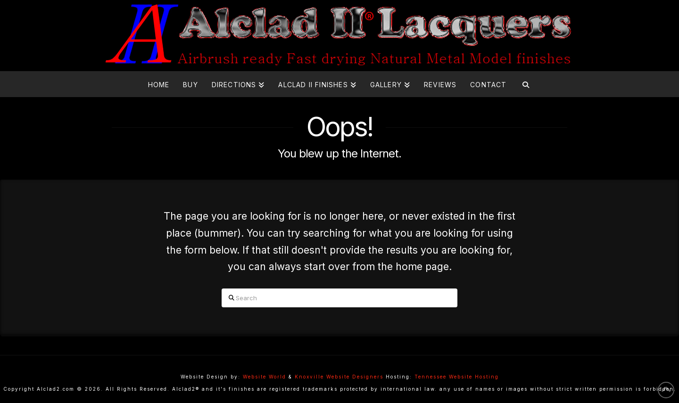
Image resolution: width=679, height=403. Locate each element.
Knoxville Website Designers (339, 376)
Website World (264, 376)
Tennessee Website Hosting (456, 376)
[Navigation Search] (525, 84)
